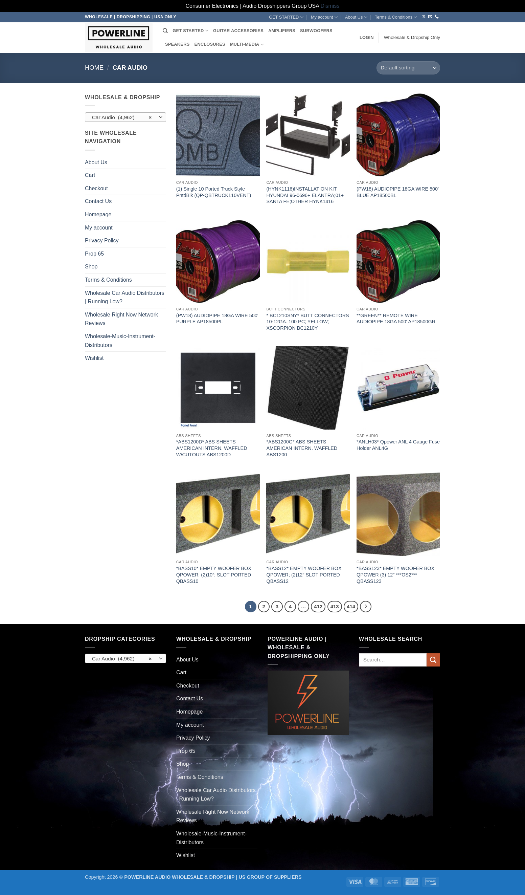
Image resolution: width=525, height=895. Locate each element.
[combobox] (125, 117)
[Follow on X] (424, 17)
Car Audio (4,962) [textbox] (122, 117)
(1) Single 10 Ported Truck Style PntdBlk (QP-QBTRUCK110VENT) (213, 192)
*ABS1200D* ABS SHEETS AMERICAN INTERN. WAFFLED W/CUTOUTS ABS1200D (211, 448)
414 (351, 606)
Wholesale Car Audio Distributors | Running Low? (124, 297)
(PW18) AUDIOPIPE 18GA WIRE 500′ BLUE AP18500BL (398, 192)
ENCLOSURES (209, 44)
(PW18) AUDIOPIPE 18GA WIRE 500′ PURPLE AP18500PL (217, 319)
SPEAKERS (177, 44)
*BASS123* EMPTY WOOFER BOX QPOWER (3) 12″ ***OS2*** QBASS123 (395, 575)
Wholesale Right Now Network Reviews (121, 319)
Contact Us (98, 201)
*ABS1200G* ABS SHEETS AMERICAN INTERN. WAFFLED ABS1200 (301, 448)
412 (318, 606)
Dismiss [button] (330, 6)
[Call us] (437, 17)
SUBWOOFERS (316, 30)
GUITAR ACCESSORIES (238, 30)
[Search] (165, 30)
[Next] (365, 606)
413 (334, 606)
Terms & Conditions (396, 17)
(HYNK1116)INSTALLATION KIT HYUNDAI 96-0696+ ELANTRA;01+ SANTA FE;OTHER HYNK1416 (305, 195)
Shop (91, 266)
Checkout (96, 188)
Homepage (98, 214)
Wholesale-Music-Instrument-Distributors (120, 340)
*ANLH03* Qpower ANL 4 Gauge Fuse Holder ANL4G (398, 445)
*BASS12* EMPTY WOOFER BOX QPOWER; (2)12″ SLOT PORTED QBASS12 (303, 575)
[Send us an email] (430, 17)
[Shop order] (408, 67)
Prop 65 (94, 254)
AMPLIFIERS (281, 30)
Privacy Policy (102, 240)
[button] (367, 37)
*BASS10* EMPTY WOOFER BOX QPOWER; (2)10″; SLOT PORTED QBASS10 (213, 575)
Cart (90, 175)
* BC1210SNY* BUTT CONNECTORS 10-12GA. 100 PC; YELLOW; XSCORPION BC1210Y (307, 322)
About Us (356, 17)
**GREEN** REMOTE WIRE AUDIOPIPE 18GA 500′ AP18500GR (396, 319)
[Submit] (433, 660)
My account (324, 17)
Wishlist (94, 358)
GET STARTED (286, 17)
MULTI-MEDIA (247, 44)
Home (94, 67)
